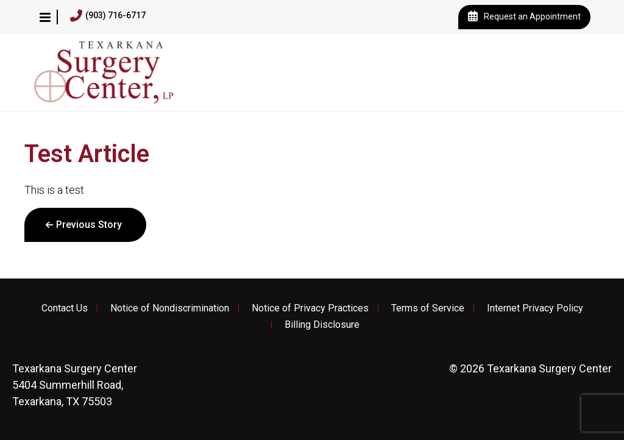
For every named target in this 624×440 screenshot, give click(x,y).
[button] (45, 17)
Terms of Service (427, 308)
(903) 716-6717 (108, 16)
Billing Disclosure (322, 325)
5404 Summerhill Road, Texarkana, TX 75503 (74, 385)
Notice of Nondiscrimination (169, 308)
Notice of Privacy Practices (310, 308)
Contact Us (64, 308)
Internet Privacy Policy (535, 308)
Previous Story (89, 224)
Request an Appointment (524, 17)
